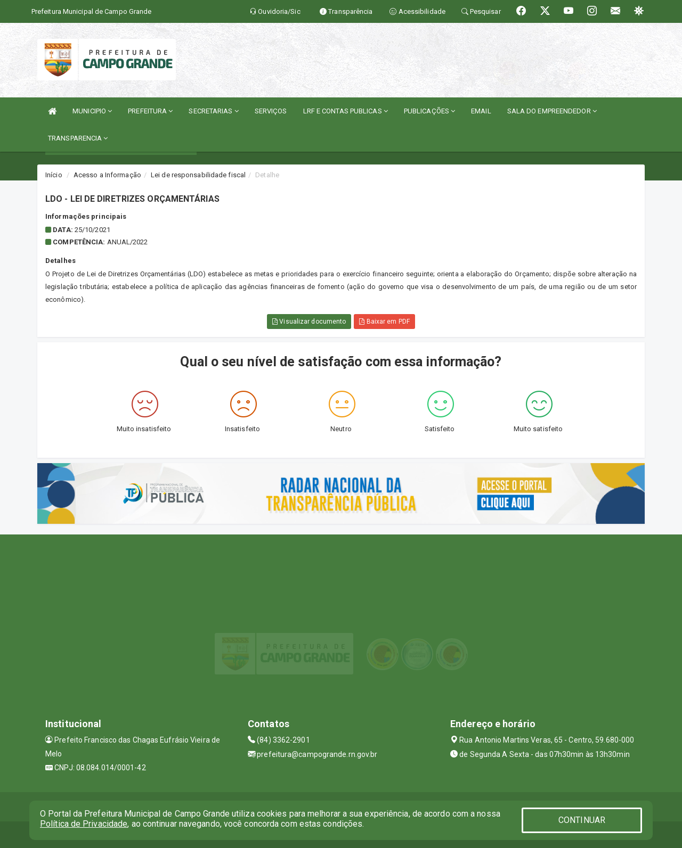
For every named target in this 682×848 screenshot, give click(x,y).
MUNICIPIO (92, 111)
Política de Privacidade (83, 824)
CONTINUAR (581, 820)
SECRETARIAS (213, 111)
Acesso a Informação (107, 175)
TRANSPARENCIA (78, 138)
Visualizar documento (309, 321)
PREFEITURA (150, 111)
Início (53, 175)
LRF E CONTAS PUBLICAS (345, 111)
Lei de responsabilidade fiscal (198, 175)
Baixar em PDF (384, 321)
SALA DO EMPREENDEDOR (552, 111)
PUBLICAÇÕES (429, 111)
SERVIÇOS (271, 111)
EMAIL (481, 111)
